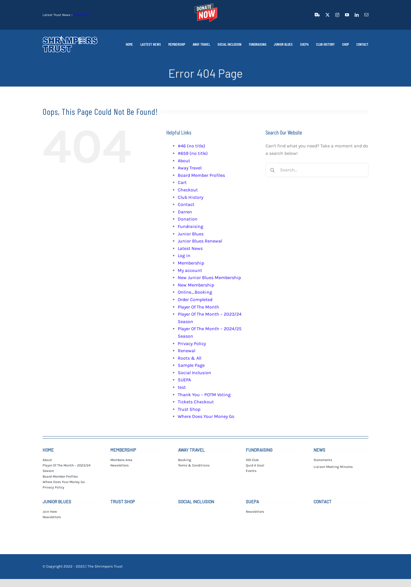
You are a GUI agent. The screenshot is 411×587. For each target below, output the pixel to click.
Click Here (81, 15)
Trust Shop (189, 409)
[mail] (366, 15)
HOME (48, 449)
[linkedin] (357, 15)
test (182, 387)
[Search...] (317, 170)
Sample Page (191, 365)
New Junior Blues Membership (209, 277)
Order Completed (195, 299)
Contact (186, 204)
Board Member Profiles (201, 175)
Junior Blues (190, 234)
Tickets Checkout (196, 401)
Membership (191, 263)
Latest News (190, 248)
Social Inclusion (194, 372)
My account (190, 270)
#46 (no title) (191, 146)
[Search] (273, 170)
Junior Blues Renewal (200, 241)
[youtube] (347, 15)
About (184, 160)
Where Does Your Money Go (206, 416)
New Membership (196, 285)
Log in (184, 255)
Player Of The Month (198, 307)
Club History (190, 197)
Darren (185, 212)
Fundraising (190, 226)
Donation (187, 219)
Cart (182, 182)
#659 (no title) (193, 153)
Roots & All (189, 358)
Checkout (188, 190)
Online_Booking (195, 292)
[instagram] (337, 15)
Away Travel (189, 168)
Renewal (186, 350)
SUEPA (184, 379)
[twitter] (328, 15)
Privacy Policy (192, 343)
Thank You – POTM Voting (204, 394)
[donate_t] (205, 3)
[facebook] (317, 15)
